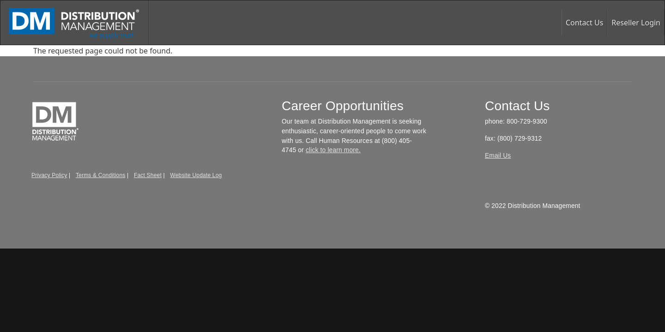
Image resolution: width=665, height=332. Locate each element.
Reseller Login (635, 23)
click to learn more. (333, 150)
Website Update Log (196, 175)
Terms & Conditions (101, 175)
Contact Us (584, 23)
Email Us (498, 155)
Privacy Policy (49, 175)
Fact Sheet (148, 175)
